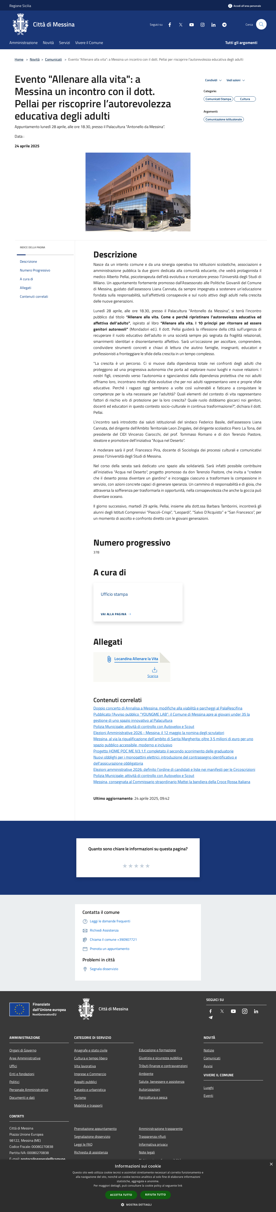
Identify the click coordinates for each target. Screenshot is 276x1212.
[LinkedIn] (211, 24)
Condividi (214, 80)
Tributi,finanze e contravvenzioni (163, 1065)
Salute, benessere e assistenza (161, 1081)
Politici (14, 1081)
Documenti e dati (22, 1097)
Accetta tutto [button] (121, 1195)
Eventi (208, 1095)
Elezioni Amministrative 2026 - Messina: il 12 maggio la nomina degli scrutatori (158, 733)
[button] (138, 1204)
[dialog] (138, 1186)
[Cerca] (261, 24)
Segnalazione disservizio (92, 1136)
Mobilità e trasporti (88, 1105)
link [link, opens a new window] (180, 1185)
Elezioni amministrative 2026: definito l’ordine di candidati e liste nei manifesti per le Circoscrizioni (174, 769)
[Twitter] (178, 24)
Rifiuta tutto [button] (155, 1194)
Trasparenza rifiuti (152, 1136)
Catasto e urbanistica (90, 1089)
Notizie (209, 1050)
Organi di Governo (22, 1050)
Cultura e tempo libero (90, 1058)
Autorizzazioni (149, 1089)
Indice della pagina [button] (32, 247)
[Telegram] (222, 24)
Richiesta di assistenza (91, 1152)
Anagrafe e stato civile (90, 1050)
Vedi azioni (236, 80)
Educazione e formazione (157, 1050)
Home (19, 59)
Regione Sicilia (20, 5)
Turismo (80, 1097)
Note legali (147, 1152)
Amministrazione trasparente (161, 1128)
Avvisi (208, 1066)
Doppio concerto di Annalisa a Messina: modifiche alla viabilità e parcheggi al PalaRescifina (167, 708)
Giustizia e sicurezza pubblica (160, 1057)
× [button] (271, 1164)
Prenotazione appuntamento (95, 1128)
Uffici (13, 1066)
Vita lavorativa (85, 1066)
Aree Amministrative (24, 1058)
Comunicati (53, 59)
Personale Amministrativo (28, 1089)
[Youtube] (189, 24)
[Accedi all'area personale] (244, 6)
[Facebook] (167, 24)
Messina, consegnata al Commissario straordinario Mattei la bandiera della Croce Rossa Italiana (171, 782)
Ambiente (146, 1073)
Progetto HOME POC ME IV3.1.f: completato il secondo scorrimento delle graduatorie (163, 751)
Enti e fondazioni (21, 1073)
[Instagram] (200, 24)
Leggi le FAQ (83, 1144)
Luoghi (209, 1087)
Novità (35, 59)
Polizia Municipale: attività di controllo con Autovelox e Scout (143, 726)
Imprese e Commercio (90, 1073)
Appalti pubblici (85, 1081)
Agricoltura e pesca (153, 1097)
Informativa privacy (153, 1144)
